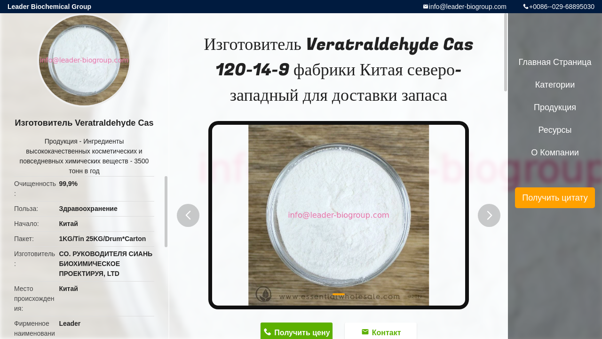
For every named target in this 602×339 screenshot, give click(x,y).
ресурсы (555, 130)
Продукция (61, 141)
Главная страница (554, 62)
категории (555, 84)
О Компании (555, 152)
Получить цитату (555, 197)
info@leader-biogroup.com (468, 6)
